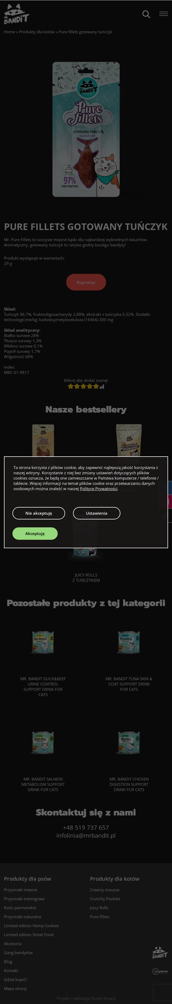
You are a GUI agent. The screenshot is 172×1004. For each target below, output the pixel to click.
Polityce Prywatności (98, 488)
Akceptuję (35, 533)
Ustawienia (96, 513)
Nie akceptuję (38, 513)
